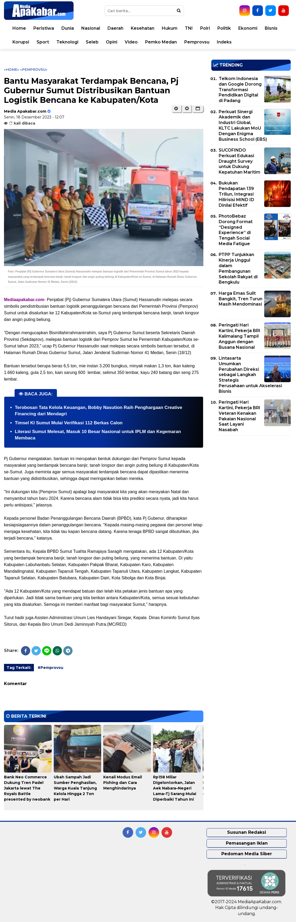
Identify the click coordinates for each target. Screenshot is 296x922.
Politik (224, 28)
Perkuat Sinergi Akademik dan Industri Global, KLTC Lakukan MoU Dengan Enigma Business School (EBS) (243, 125)
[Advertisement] (251, 477)
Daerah (115, 28)
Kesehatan (142, 28)
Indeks (224, 42)
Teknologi (67, 42)
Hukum (169, 28)
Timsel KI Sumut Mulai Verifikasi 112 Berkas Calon (69, 422)
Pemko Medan (161, 42)
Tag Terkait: (19, 667)
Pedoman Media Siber (246, 853)
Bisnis (271, 28)
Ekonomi (247, 28)
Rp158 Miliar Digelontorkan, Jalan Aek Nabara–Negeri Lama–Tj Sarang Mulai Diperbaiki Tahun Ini (174, 788)
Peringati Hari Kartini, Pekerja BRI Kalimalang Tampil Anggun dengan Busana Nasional (239, 336)
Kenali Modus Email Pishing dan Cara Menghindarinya (122, 783)
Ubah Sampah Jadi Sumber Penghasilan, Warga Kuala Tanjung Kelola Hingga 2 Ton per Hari (75, 788)
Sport (43, 42)
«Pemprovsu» (33, 69)
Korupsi (20, 42)
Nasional (90, 28)
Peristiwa (43, 28)
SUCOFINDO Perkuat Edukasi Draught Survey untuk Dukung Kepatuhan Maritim (239, 161)
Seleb (92, 42)
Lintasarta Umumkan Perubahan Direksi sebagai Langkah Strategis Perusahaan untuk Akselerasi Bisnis (250, 375)
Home (19, 28)
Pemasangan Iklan (247, 843)
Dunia (67, 28)
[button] (197, 108)
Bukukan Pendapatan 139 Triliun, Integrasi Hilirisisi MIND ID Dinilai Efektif (236, 194)
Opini (111, 42)
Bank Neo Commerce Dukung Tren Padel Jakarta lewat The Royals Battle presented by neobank (27, 788)
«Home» (11, 69)
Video (131, 42)
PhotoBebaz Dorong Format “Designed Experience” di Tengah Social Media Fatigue (236, 230)
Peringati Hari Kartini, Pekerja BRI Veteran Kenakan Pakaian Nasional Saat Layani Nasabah (239, 416)
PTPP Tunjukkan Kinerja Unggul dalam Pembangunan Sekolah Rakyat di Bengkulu (238, 268)
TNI (189, 28)
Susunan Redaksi (246, 832)
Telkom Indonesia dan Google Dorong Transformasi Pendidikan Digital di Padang (240, 89)
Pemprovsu (196, 42)
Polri (205, 28)
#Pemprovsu (50, 667)
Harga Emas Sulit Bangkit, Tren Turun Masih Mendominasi (240, 299)
